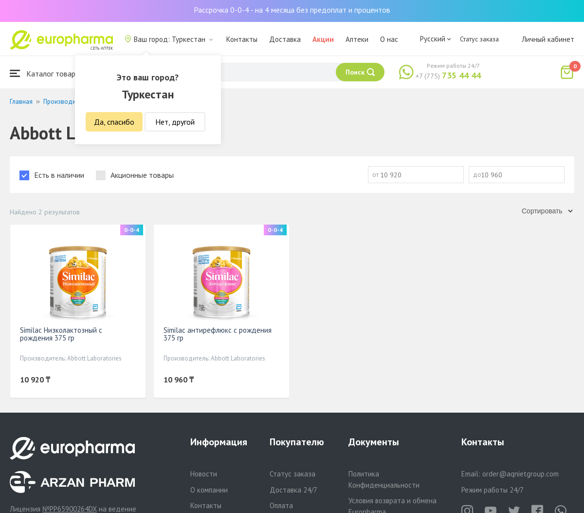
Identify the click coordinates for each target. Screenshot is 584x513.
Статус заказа (479, 39)
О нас (389, 39)
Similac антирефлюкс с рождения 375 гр (218, 333)
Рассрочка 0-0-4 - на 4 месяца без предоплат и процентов (292, 10)
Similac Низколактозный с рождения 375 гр (61, 333)
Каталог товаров (47, 73)
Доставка (285, 39)
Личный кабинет (548, 39)
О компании (209, 489)
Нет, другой (175, 122)
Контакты (241, 39)
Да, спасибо (114, 122)
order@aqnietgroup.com (520, 473)
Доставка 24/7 (293, 489)
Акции (323, 39)
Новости (203, 473)
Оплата (281, 505)
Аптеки (357, 39)
